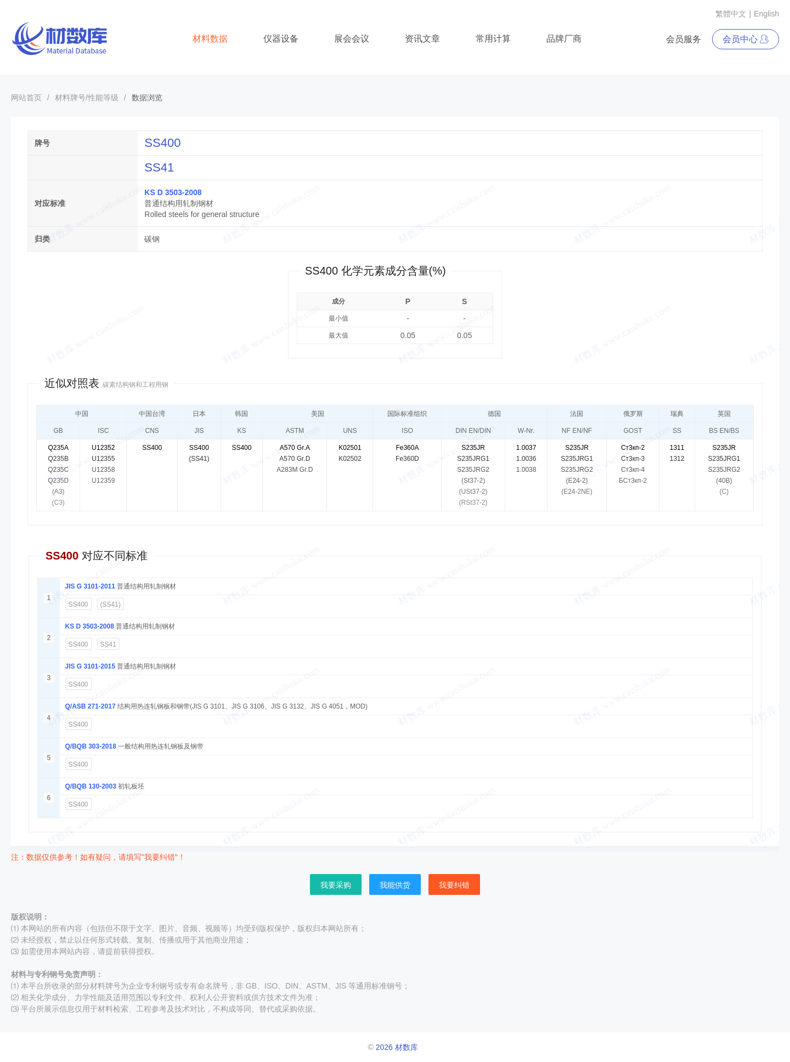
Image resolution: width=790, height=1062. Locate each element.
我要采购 (335, 885)
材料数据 (210, 38)
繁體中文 (730, 13)
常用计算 (493, 38)
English (766, 13)
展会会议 (351, 38)
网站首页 (26, 97)
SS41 (108, 644)
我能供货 (395, 885)
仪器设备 (280, 38)
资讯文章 (422, 38)
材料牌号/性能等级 (87, 97)
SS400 (78, 604)
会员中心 (746, 39)
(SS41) (110, 604)
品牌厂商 (564, 38)
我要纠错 (454, 885)
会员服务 (683, 39)
